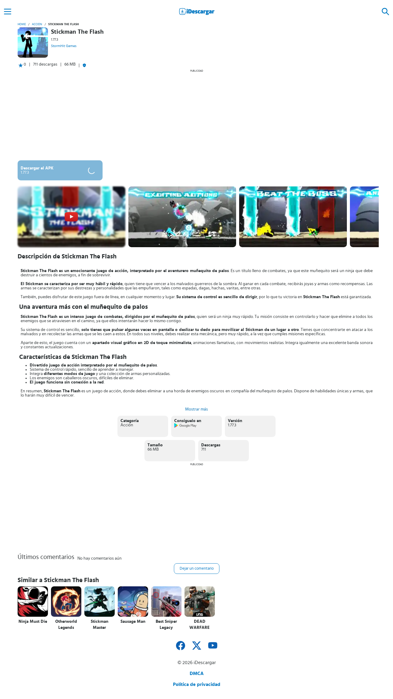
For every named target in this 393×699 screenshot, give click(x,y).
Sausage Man (132, 621)
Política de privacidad (196, 684)
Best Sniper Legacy (166, 624)
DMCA (197, 673)
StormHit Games (63, 46)
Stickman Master (99, 624)
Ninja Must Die (33, 621)
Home (22, 24)
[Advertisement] (197, 114)
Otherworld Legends (66, 624)
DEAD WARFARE (199, 624)
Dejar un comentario (197, 569)
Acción (37, 24)
